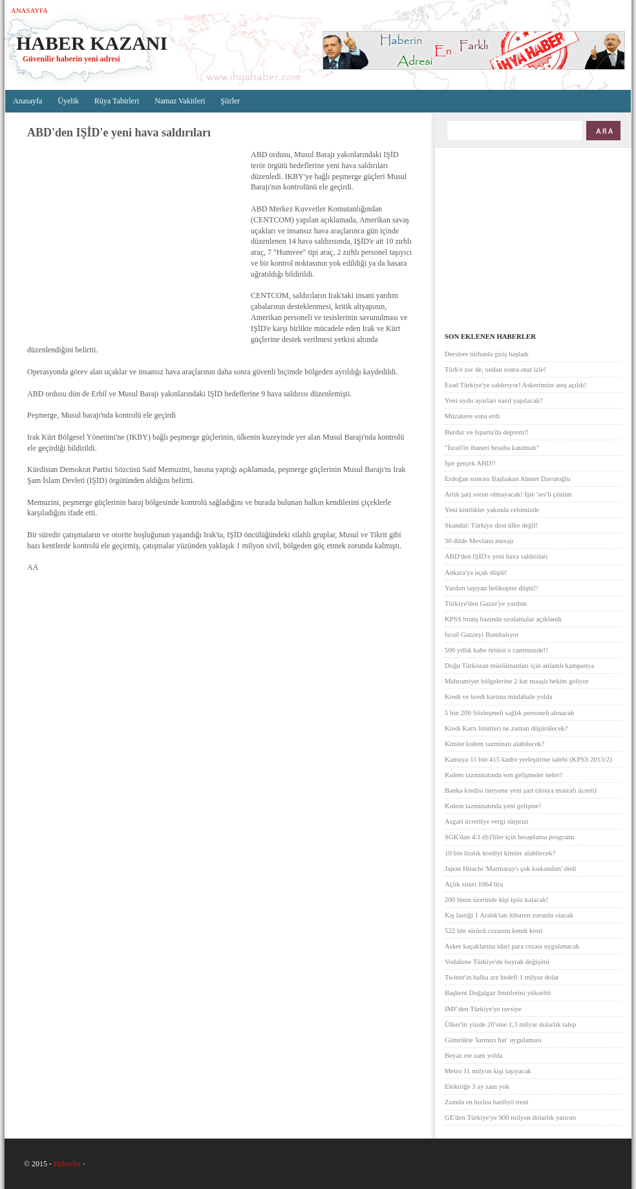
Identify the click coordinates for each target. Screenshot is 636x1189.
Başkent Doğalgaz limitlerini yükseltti (498, 992)
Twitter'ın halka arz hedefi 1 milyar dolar (502, 977)
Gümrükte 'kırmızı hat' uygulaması (493, 1040)
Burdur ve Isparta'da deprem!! (487, 432)
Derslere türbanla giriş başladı (487, 354)
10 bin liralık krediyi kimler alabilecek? (500, 853)
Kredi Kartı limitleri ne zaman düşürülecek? (506, 728)
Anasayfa (29, 10)
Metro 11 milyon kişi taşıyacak (488, 1071)
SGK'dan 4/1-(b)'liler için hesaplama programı (510, 837)
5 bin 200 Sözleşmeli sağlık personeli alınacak (509, 712)
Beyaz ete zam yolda (474, 1055)
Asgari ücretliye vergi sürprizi (487, 821)
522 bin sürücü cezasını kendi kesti (493, 930)
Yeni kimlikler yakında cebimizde (492, 509)
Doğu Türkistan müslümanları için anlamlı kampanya (519, 665)
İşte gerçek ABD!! (470, 463)
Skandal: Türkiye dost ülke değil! (491, 525)
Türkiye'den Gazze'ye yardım (486, 603)
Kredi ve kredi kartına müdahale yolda (498, 696)
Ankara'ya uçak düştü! (476, 572)
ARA (603, 130)
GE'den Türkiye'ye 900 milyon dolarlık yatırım (510, 1117)
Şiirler (230, 100)
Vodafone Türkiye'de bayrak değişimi (497, 961)
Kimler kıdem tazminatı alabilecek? (494, 743)
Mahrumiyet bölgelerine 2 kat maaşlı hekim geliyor (516, 681)
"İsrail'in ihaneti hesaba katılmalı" (492, 447)
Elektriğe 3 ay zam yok (477, 1086)
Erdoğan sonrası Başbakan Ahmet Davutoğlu (507, 478)
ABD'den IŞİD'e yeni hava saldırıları (496, 556)
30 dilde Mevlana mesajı (479, 540)
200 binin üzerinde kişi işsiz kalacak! (496, 899)
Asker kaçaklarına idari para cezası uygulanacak (512, 946)
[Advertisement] (135, 242)
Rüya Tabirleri (116, 100)
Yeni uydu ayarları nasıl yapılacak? (494, 400)
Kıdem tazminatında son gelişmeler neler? (503, 774)
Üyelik (68, 100)
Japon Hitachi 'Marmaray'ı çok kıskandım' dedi (510, 868)
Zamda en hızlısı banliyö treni (487, 1102)
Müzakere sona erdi (472, 416)
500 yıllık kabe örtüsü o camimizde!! (496, 650)
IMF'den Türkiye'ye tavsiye (483, 1008)
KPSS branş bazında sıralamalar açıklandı (503, 619)
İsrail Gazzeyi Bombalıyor (482, 634)
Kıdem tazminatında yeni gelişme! (493, 805)
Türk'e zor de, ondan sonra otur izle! (495, 369)
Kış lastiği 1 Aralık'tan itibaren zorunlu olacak (509, 915)
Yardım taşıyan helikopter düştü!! (491, 588)
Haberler (67, 1163)
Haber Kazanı (91, 43)
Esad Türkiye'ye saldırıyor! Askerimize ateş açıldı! (515, 385)
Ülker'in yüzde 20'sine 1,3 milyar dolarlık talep (510, 1024)
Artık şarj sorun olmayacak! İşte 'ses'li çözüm (508, 494)
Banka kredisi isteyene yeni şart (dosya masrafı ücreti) (521, 790)
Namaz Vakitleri (179, 100)
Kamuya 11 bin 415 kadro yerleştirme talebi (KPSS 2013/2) (528, 759)
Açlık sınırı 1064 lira (474, 884)
